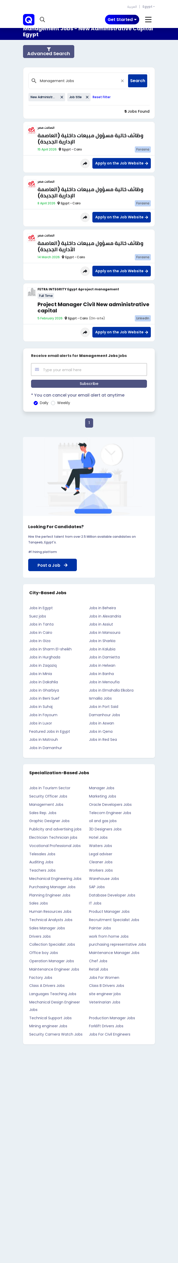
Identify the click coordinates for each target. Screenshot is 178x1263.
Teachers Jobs (42, 870)
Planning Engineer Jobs (49, 895)
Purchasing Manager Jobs (52, 886)
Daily (44, 402)
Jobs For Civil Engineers (109, 1034)
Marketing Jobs (102, 796)
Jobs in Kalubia (102, 649)
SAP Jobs (97, 886)
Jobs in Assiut (101, 624)
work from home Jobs (109, 936)
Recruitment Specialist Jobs (114, 919)
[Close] (122, 81)
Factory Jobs (40, 977)
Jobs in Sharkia (102, 640)
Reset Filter (101, 97)
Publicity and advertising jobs (55, 829)
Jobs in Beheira (102, 608)
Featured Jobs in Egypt (49, 731)
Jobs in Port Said (103, 706)
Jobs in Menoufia (104, 682)
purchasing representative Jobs (117, 944)
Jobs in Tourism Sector (49, 788)
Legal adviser (100, 854)
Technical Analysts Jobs (50, 919)
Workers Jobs (101, 870)
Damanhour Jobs (104, 714)
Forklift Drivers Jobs (106, 1026)
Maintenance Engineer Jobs (54, 969)
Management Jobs (46, 804)
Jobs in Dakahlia (43, 682)
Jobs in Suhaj (41, 706)
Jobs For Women (104, 977)
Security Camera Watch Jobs (56, 1034)
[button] (42, 19)
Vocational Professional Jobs (55, 845)
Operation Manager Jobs (51, 961)
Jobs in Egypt (41, 608)
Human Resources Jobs (50, 911)
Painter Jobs (100, 928)
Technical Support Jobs (50, 1018)
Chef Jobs (98, 961)
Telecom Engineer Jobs (110, 812)
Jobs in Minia (40, 673)
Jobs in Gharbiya (44, 690)
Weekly (63, 402)
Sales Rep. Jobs (42, 812)
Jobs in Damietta (104, 657)
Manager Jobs (101, 788)
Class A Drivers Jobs (47, 985)
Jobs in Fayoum (43, 714)
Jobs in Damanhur (45, 747)
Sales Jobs (38, 903)
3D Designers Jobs (105, 829)
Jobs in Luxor (40, 723)
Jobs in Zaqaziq (43, 665)
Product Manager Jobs (109, 911)
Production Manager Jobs (112, 1018)
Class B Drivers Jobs (106, 985)
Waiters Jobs (100, 845)
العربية (132, 6)
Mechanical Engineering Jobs (55, 878)
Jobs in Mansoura (104, 632)
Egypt (147, 6)
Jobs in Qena (101, 731)
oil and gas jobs (103, 820)
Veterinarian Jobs (104, 1002)
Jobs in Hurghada (44, 657)
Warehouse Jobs (104, 878)
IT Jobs (95, 903)
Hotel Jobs (98, 837)
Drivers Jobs (40, 936)
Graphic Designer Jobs (49, 820)
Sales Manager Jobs (47, 928)
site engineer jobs (105, 993)
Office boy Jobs (43, 952)
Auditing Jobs (41, 862)
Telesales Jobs (42, 854)
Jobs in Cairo (40, 632)
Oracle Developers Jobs (110, 804)
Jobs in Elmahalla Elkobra (111, 690)
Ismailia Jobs (100, 698)
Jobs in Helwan (102, 665)
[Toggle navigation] (122, 19)
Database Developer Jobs (112, 895)
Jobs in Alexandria (105, 616)
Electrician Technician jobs (53, 837)
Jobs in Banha (101, 673)
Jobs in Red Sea (103, 739)
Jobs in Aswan (101, 723)
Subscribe (89, 383)
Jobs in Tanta (41, 624)
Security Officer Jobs (48, 796)
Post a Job (53, 565)
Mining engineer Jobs (48, 1026)
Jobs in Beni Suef (44, 698)
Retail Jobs (98, 969)
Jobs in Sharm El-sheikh (50, 649)
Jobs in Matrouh (43, 739)
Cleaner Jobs (101, 862)
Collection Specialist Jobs (52, 944)
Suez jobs (37, 616)
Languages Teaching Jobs (52, 993)
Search (137, 81)
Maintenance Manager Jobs (114, 952)
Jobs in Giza (39, 640)
